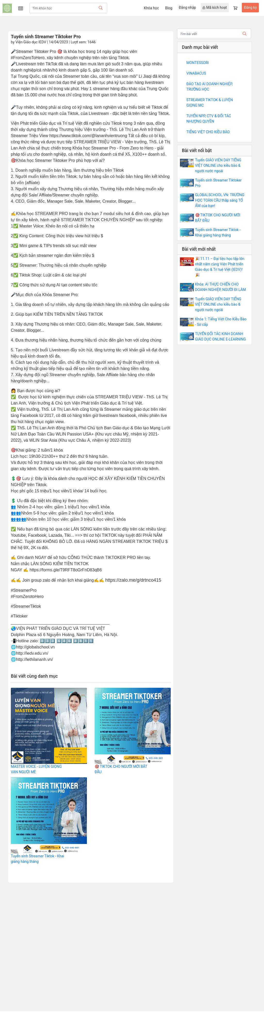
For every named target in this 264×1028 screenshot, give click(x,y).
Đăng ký (250, 7)
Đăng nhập (187, 7)
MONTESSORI (197, 63)
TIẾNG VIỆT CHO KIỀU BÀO (208, 132)
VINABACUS (196, 73)
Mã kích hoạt (215, 7)
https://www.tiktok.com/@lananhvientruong (88, 135)
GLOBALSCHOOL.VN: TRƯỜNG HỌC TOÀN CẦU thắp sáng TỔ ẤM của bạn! (219, 200)
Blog (168, 8)
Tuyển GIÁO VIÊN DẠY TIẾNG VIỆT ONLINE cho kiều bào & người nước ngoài (218, 165)
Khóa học (151, 8)
